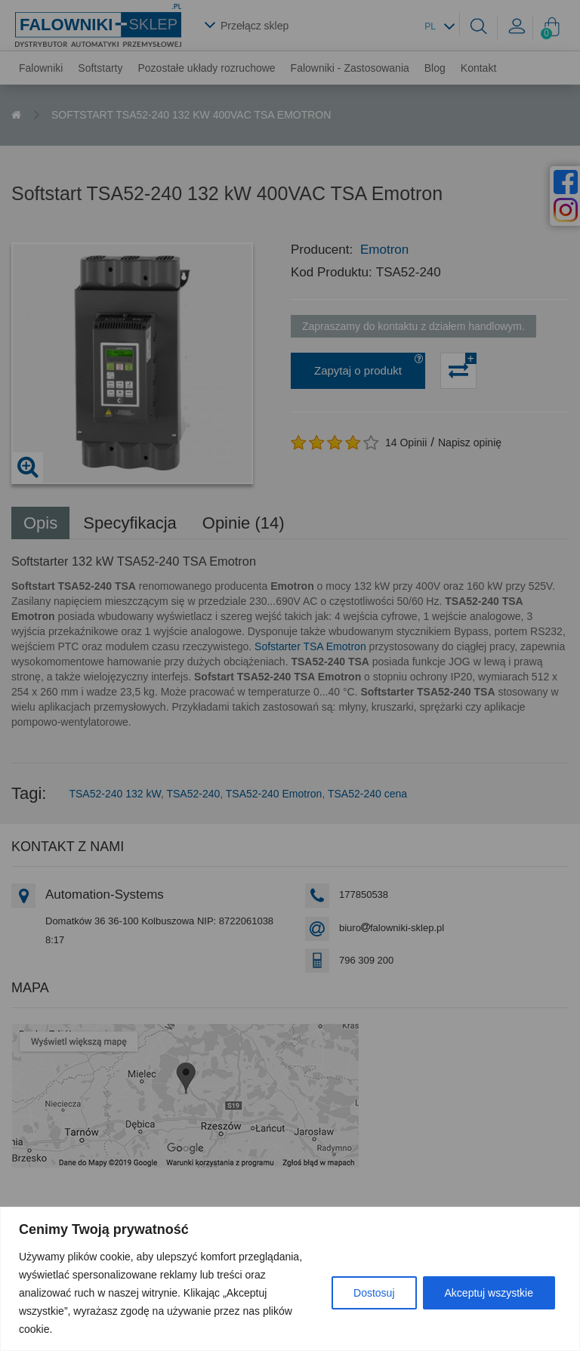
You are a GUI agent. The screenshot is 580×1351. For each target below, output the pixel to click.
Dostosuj (373, 1293)
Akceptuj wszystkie (489, 1293)
